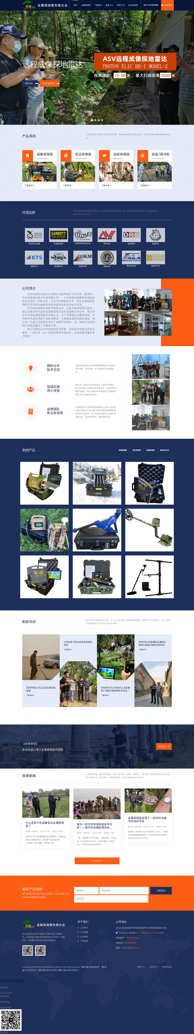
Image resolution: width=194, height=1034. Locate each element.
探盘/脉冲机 (164, 450)
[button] (92, 120)
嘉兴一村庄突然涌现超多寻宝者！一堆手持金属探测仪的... (94, 826)
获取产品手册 (50, 83)
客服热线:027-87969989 (152, 933)
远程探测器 (150, 450)
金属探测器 (86, 5)
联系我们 (161, 746)
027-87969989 (151, 5)
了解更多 (30, 185)
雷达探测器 (137, 450)
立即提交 (161, 890)
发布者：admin (31, 831)
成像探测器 (123, 450)
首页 (75, 5)
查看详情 (31, 83)
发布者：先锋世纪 (83, 833)
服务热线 (168, 5)
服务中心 (109, 5)
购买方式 (121, 5)
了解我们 (98, 5)
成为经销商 (133, 5)
